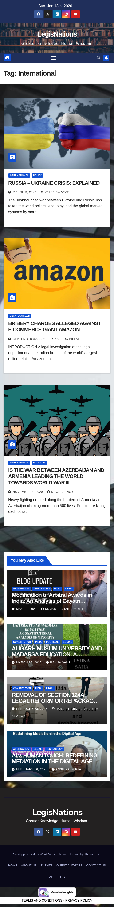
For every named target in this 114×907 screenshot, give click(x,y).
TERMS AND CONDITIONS (42, 900)
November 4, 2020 (28, 492)
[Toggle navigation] (53, 58)
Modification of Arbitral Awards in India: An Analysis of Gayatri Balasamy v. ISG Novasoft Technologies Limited (52, 604)
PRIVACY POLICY (78, 900)
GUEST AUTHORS (69, 865)
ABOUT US (29, 865)
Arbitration (21, 588)
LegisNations (57, 34)
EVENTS (46, 865)
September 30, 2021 (30, 339)
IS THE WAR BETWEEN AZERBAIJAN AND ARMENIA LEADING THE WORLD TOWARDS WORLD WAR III (56, 476)
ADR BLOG (57, 877)
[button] (98, 58)
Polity (37, 175)
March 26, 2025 (29, 662)
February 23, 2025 (32, 709)
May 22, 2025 (27, 609)
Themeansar (92, 854)
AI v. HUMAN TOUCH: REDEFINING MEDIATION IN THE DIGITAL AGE (54, 758)
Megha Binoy (60, 492)
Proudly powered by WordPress (33, 854)
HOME (12, 865)
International (19, 175)
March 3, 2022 (25, 192)
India (57, 588)
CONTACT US (96, 865)
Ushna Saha (58, 662)
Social (67, 642)
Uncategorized (20, 316)
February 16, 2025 (32, 769)
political (39, 462)
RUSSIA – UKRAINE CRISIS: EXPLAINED (53, 183)
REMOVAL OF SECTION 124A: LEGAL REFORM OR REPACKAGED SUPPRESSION (56, 701)
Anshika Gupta (66, 769)
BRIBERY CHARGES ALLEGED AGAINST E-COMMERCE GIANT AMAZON (54, 326)
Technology (54, 749)
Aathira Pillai (65, 339)
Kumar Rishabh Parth (62, 609)
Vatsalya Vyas (55, 192)
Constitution (22, 642)
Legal (69, 588)
